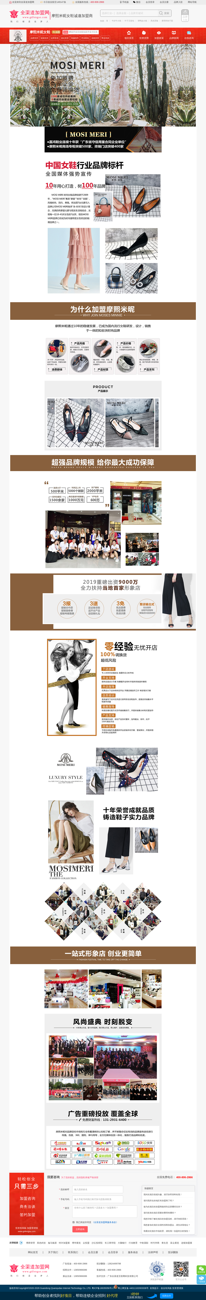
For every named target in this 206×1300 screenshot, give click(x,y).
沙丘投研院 (97, 1243)
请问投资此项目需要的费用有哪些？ (160, 1213)
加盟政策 (159, 34)
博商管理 (30, 1243)
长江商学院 (110, 1243)
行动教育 (133, 1243)
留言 (66, 1208)
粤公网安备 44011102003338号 (131, 1288)
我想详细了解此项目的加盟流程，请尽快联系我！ (166, 1219)
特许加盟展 (64, 1243)
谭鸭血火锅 (143, 21)
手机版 (125, 2)
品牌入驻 (178, 2)
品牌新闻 (174, 34)
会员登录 (150, 2)
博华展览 (76, 1243)
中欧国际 (144, 1243)
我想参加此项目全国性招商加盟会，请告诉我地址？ (167, 1225)
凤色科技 (41, 1243)
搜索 (166, 13)
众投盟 (86, 1243)
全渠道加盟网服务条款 (105, 1222)
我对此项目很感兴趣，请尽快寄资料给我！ (163, 1194)
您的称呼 (64, 1189)
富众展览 (174, 1243)
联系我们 (73, 1252)
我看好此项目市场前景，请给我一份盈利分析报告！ (167, 1231)
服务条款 (133, 1252)
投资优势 (144, 34)
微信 (137, 2)
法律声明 (153, 1252)
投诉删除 (173, 1252)
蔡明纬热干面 (168, 21)
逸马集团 (52, 1243)
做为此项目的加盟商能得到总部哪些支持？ (163, 1207)
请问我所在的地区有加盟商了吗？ (159, 1200)
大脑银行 (122, 1243)
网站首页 (33, 1252)
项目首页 (129, 34)
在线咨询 (189, 34)
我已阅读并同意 (95, 1222)
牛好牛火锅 (117, 21)
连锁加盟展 (186, 1243)
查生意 (165, 1243)
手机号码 (64, 1199)
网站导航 (192, 2)
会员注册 (164, 2)
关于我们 (53, 1252)
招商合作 (166, 1296)
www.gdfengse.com (27, 1231)
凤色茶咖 (155, 21)
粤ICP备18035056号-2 (103, 1288)
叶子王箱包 (130, 21)
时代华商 (155, 1243)
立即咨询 (80, 1229)
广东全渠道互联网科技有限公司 (123, 1276)
